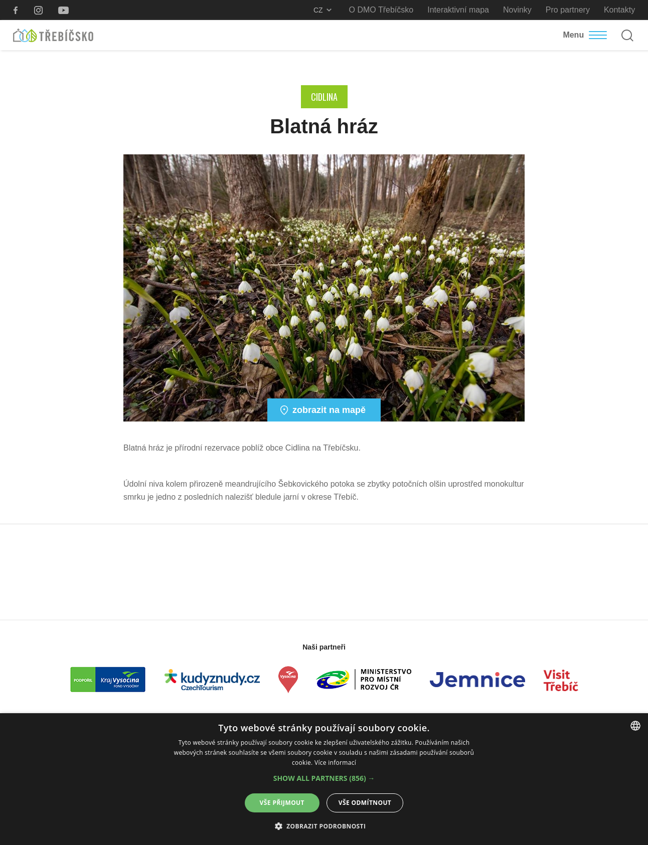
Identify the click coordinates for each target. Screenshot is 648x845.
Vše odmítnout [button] (365, 802)
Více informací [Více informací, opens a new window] (335, 762)
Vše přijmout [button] (282, 802)
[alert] (324, 779)
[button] (324, 778)
